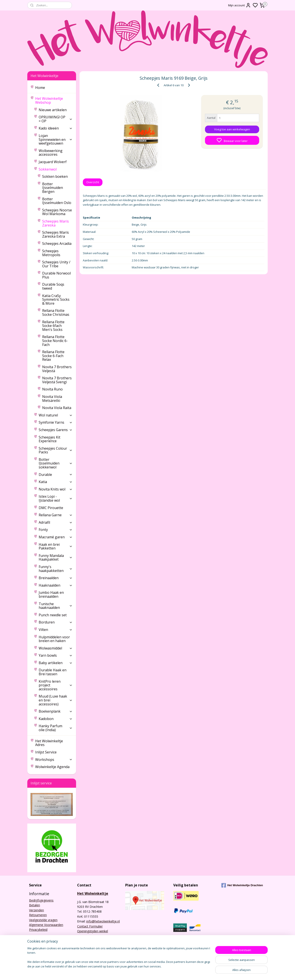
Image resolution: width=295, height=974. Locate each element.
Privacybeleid (38, 929)
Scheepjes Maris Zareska (55, 223)
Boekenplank (56, 711)
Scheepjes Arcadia (56, 243)
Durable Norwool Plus (56, 275)
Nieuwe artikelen (53, 109)
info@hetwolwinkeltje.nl (103, 921)
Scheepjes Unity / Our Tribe (56, 264)
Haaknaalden (56, 585)
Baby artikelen (56, 662)
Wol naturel (56, 415)
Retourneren (38, 915)
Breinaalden (56, 577)
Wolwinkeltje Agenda (52, 766)
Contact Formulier (90, 926)
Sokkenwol (56, 169)
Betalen (34, 905)
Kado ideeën (56, 128)
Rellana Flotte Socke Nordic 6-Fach (55, 340)
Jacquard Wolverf (53, 161)
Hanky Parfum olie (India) (56, 728)
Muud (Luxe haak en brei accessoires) (56, 700)
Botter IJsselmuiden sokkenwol (56, 463)
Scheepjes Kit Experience (49, 439)
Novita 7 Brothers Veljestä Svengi (57, 380)
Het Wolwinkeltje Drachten (242, 885)
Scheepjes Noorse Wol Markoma (57, 212)
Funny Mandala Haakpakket (56, 557)
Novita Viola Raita (56, 407)
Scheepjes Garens (56, 429)
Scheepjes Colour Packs (56, 450)
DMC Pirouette (51, 507)
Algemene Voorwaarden (46, 925)
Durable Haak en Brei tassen (52, 672)
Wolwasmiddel (56, 648)
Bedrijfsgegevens (41, 900)
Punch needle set (53, 615)
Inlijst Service (46, 752)
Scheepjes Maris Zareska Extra (55, 234)
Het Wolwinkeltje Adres (49, 743)
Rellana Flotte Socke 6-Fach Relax (53, 355)
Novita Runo (52, 389)
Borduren (56, 622)
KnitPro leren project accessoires (56, 685)
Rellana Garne (56, 515)
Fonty (56, 529)
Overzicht (92, 182)
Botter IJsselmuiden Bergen (52, 187)
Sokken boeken (55, 176)
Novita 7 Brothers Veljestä (57, 368)
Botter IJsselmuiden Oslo (56, 201)
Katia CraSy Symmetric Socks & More (55, 299)
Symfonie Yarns (56, 422)
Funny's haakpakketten (56, 568)
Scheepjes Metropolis (51, 253)
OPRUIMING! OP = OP (56, 119)
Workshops (54, 759)
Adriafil (56, 522)
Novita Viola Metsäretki (52, 398)
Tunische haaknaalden (56, 605)
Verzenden (36, 910)
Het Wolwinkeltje (92, 893)
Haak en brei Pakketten (56, 546)
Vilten (56, 629)
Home (40, 87)
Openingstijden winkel (92, 931)
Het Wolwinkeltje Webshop (54, 100)
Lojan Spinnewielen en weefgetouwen (56, 139)
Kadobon (56, 718)
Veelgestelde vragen (43, 920)
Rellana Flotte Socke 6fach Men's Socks (53, 325)
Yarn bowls (56, 655)
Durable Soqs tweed (53, 286)
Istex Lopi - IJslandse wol (56, 498)
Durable (56, 474)
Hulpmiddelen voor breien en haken (54, 639)
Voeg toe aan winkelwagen (232, 129)
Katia (56, 481)
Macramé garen (56, 537)
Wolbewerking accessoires (50, 152)
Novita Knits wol (56, 489)
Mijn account (239, 5)
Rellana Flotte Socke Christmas (55, 312)
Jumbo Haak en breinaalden (51, 594)
